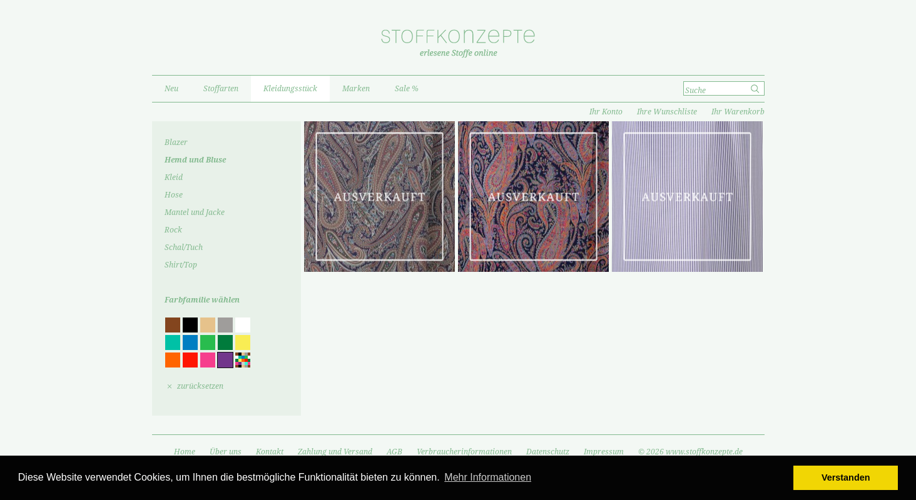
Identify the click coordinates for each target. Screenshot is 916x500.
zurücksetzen (200, 386)
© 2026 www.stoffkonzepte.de (690, 452)
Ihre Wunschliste (667, 112)
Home (184, 452)
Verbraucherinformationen (464, 452)
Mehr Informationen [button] (487, 477)
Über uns (226, 452)
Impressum (604, 452)
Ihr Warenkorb (738, 112)
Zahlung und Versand (335, 452)
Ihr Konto (606, 112)
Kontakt (269, 452)
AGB (394, 452)
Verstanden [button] (846, 477)
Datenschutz (547, 452)
